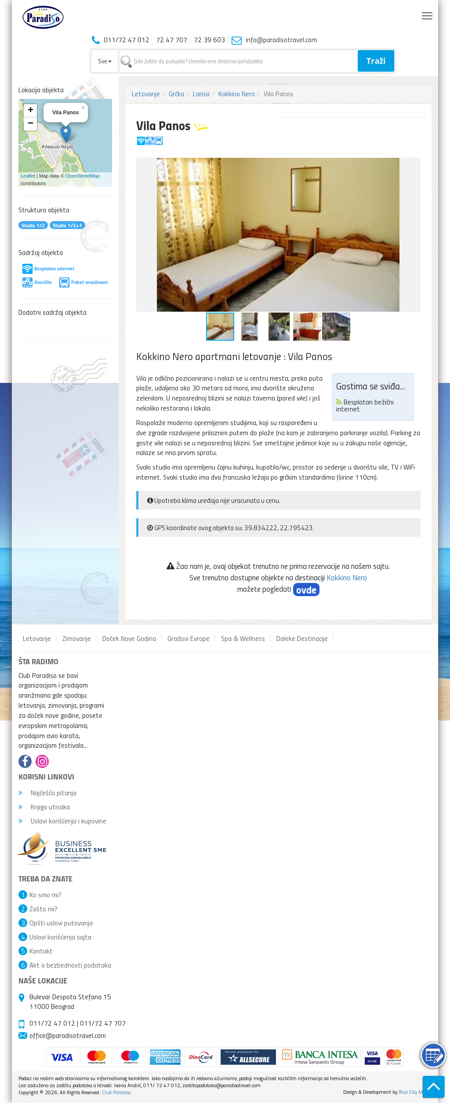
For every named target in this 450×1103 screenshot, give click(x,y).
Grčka (176, 93)
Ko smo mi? (45, 894)
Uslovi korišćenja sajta (60, 937)
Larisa (201, 93)
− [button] (30, 124)
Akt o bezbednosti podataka (70, 965)
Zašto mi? (43, 909)
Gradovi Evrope (188, 638)
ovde (306, 589)
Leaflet (28, 175)
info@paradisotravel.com (281, 39)
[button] (413, 166)
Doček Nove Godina (129, 638)
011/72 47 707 (103, 1023)
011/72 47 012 (52, 1023)
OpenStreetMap (82, 175)
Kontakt (41, 951)
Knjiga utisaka (44, 807)
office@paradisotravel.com (67, 1035)
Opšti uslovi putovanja (61, 923)
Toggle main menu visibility (428, 13)
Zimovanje (76, 638)
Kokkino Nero (236, 93)
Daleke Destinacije (302, 638)
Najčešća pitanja (47, 792)
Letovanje (146, 93)
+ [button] (30, 110)
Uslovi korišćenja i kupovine (62, 821)
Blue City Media (415, 1092)
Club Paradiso (116, 1092)
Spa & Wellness (243, 638)
